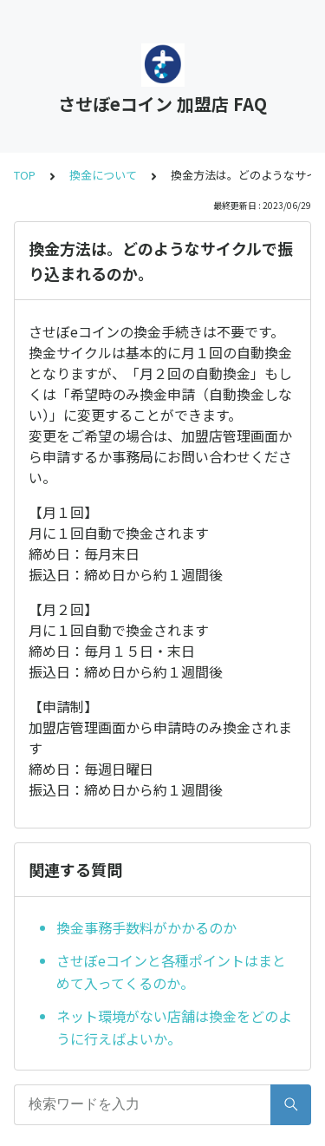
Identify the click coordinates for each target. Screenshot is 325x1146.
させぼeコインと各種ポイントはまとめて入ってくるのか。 (171, 971)
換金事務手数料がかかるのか (146, 927)
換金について (103, 175)
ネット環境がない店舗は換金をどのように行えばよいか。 (174, 1027)
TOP (25, 175)
